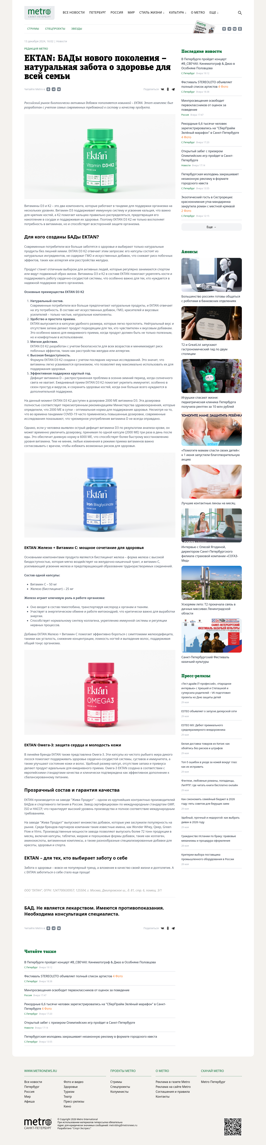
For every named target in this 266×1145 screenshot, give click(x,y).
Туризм (69, 1092)
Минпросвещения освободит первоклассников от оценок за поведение (77, 990)
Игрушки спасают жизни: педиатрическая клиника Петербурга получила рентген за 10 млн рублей (208, 402)
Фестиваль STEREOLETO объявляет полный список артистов (68, 976)
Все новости (74, 12)
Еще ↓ (214, 12)
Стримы (33, 28)
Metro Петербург (213, 1082)
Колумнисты (119, 1092)
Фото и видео (73, 1082)
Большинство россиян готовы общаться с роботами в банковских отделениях (210, 298)
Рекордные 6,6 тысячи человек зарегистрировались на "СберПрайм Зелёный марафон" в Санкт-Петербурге (210, 128)
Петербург (97, 12)
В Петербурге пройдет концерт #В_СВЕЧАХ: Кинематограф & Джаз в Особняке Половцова (90, 962)
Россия (117, 12)
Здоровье (71, 1087)
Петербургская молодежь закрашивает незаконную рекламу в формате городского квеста (90, 1036)
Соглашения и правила (173, 1092)
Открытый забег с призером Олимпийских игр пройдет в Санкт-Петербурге (79, 1022)
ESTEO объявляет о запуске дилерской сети (209, 711)
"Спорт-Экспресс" (81, 1128)
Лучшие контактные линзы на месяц (208, 503)
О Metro (198, 12)
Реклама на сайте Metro (173, 1087)
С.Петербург (31, 967)
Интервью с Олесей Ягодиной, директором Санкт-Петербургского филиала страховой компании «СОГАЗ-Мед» (209, 554)
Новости (61, 41)
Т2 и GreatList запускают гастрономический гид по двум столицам (204, 349)
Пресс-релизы (74, 1101)
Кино (67, 1106)
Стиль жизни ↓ (151, 12)
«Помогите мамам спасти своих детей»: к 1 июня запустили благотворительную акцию (210, 454)
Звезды (76, 28)
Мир (131, 12)
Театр (68, 1096)
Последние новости (201, 51)
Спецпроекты (55, 28)
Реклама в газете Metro (173, 1082)
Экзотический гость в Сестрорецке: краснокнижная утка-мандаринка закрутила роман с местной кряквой (208, 201)
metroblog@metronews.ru (123, 1125)
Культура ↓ (177, 12)
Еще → (211, 227)
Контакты (163, 1096)
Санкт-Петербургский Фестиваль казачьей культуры (205, 659)
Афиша (29, 1101)
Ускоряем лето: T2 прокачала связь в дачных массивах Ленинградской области (208, 608)
